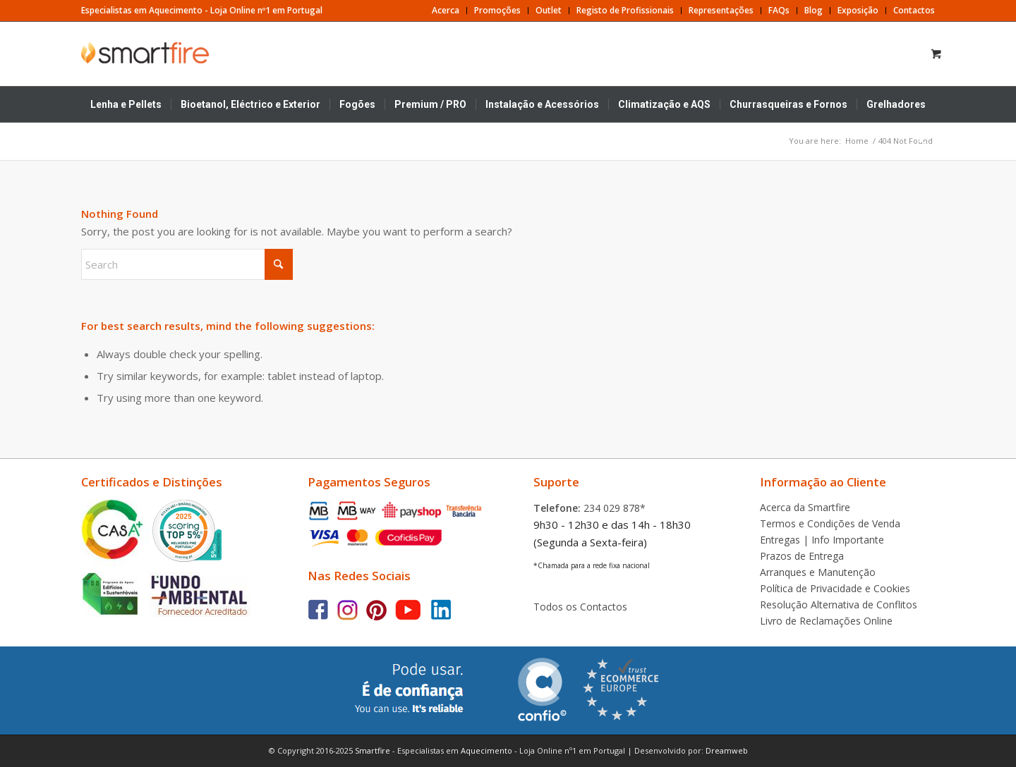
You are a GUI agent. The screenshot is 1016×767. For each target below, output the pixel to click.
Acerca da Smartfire (805, 507)
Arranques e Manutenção (818, 572)
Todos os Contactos (580, 606)
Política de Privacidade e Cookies (835, 588)
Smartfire (372, 750)
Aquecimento (486, 750)
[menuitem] (446, 10)
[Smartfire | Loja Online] (148, 53)
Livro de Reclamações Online (826, 620)
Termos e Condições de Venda (830, 523)
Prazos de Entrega (802, 556)
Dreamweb (727, 750)
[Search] (915, 139)
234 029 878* (614, 508)
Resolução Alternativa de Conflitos (838, 604)
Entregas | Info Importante (822, 539)
